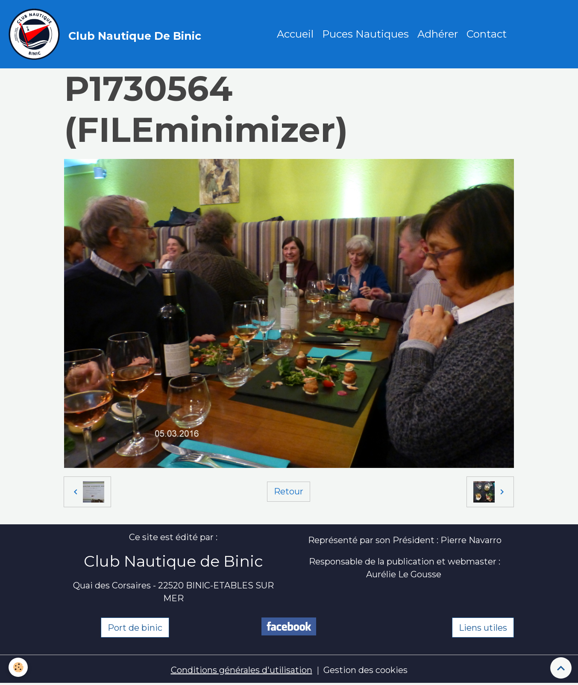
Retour (288, 491)
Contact (487, 34)
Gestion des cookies (365, 670)
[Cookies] (18, 667)
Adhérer (437, 34)
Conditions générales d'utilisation (241, 670)
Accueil (295, 34)
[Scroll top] (561, 668)
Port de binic (135, 628)
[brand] (107, 34)
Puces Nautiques (365, 34)
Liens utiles (483, 628)
